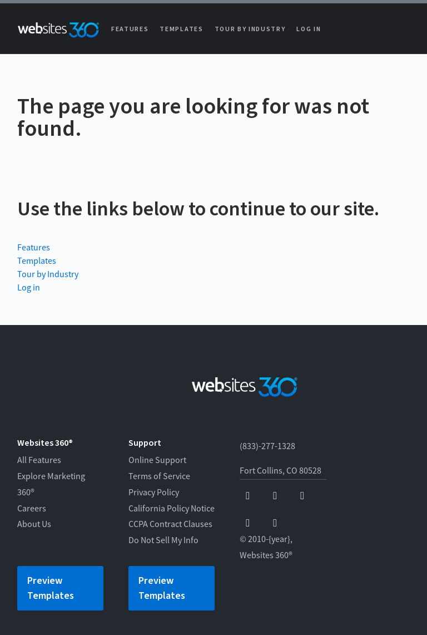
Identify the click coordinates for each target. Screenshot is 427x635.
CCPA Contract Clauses (170, 524)
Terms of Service (159, 476)
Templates (181, 29)
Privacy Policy (153, 492)
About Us (34, 524)
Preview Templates (50, 588)
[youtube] (275, 496)
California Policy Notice (171, 508)
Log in (308, 29)
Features (129, 29)
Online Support (157, 460)
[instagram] (248, 523)
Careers (31, 508)
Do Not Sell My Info (163, 540)
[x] (302, 496)
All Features (39, 460)
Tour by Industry (250, 29)
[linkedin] (275, 523)
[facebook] (248, 496)
